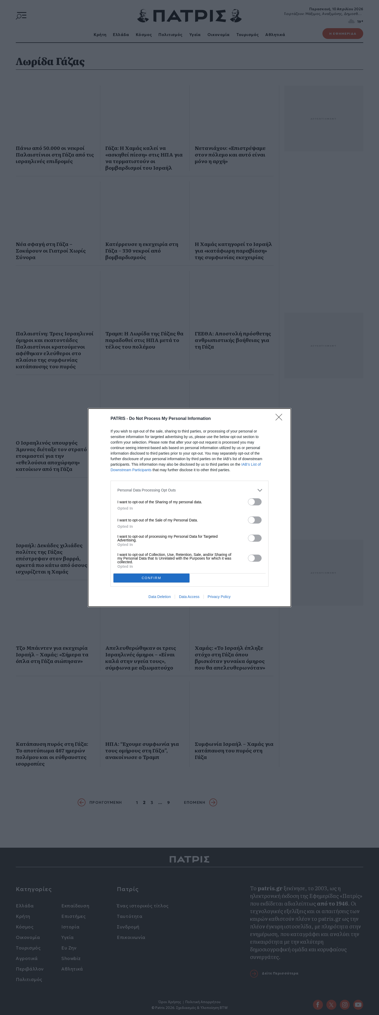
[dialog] (189, 508)
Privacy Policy (219, 597)
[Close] (281, 419)
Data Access (189, 597)
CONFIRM (151, 578)
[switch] (255, 501)
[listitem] (189, 490)
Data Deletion (159, 597)
